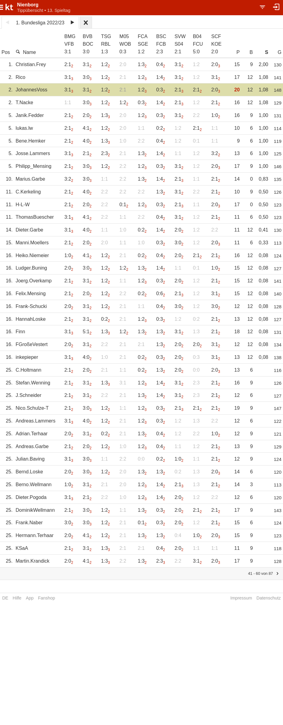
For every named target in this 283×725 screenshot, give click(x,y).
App (30, 598)
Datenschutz (268, 598)
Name (26, 52)
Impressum (241, 598)
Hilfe (17, 598)
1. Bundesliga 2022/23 (40, 22)
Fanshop (46, 598)
